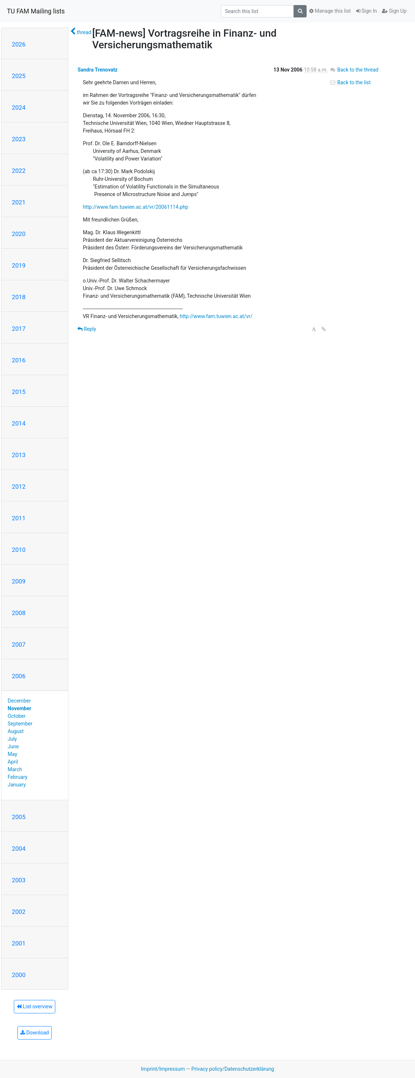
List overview (34, 1006)
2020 (19, 233)
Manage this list (330, 11)
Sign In (366, 11)
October (16, 716)
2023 (19, 139)
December (19, 701)
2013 (19, 455)
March (15, 769)
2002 (19, 911)
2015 (19, 391)
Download (34, 1033)
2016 (19, 360)
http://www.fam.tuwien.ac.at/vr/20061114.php (135, 207)
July (12, 739)
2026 (19, 44)
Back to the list (350, 82)
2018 (19, 297)
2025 (19, 76)
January (17, 785)
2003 (19, 880)
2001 (19, 943)
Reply (86, 329)
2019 (19, 265)
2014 (19, 423)
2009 (19, 581)
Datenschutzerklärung (249, 1069)
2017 (19, 328)
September (20, 724)
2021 (19, 202)
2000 (19, 975)
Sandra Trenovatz (97, 70)
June (13, 746)
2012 (19, 486)
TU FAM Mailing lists (36, 11)
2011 (19, 518)
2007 (19, 644)
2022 (19, 170)
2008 (19, 613)
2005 (19, 817)
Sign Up (394, 11)
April (13, 762)
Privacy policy (206, 1069)
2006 (19, 676)
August (16, 731)
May (12, 754)
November (19, 708)
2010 (19, 549)
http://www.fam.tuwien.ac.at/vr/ (216, 316)
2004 (19, 848)
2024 (19, 107)
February (17, 777)
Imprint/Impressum (163, 1069)
